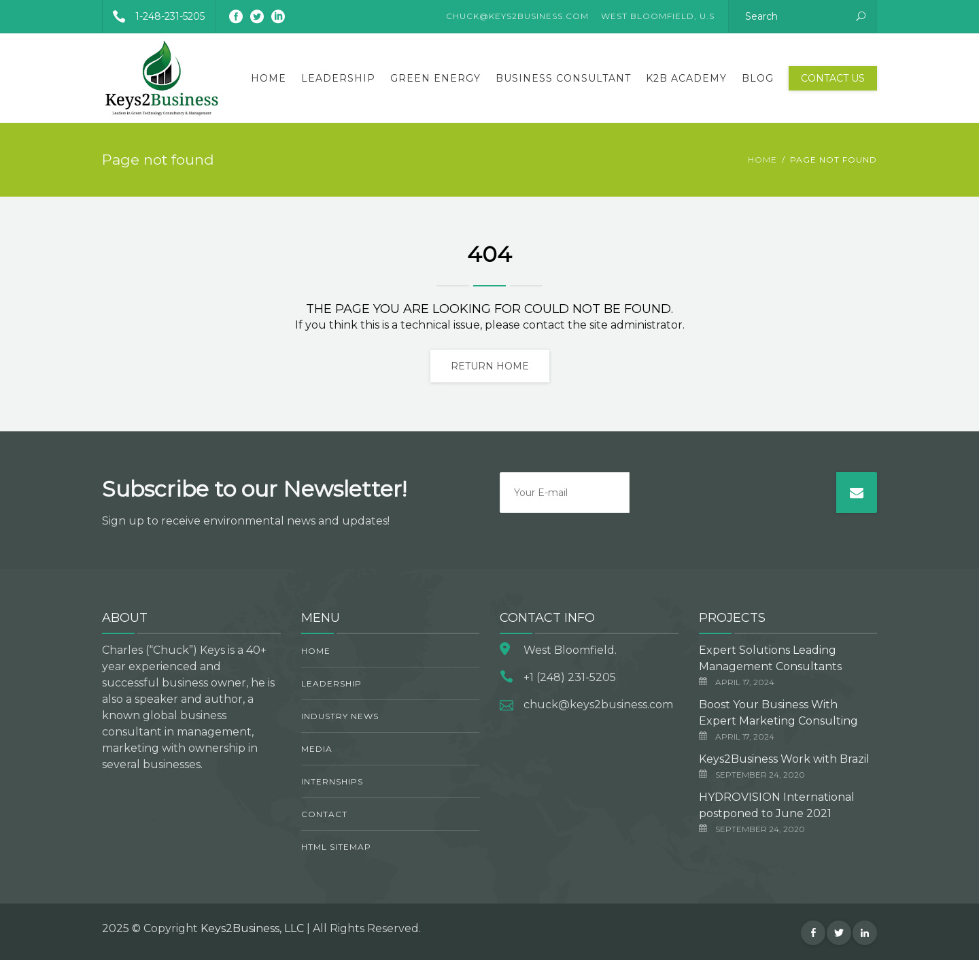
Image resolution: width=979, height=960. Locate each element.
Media (316, 749)
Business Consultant (563, 78)
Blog (758, 78)
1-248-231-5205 (154, 16)
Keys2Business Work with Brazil (784, 758)
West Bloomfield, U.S (658, 16)
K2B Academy (686, 78)
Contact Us (833, 78)
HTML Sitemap (336, 847)
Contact (324, 814)
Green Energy (435, 78)
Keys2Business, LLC (252, 928)
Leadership (338, 78)
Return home (490, 366)
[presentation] (733, 498)
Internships (332, 781)
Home (268, 78)
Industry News (340, 716)
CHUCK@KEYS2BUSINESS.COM (517, 16)
